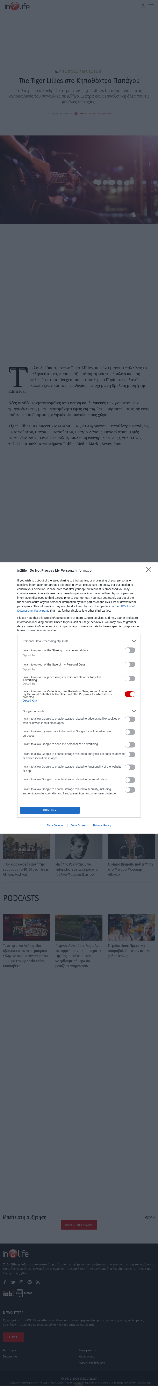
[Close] (150, 570)
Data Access (79, 826)
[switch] (130, 649)
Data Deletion (55, 826)
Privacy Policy (102, 826)
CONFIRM (50, 810)
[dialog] (79, 698)
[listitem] (79, 640)
